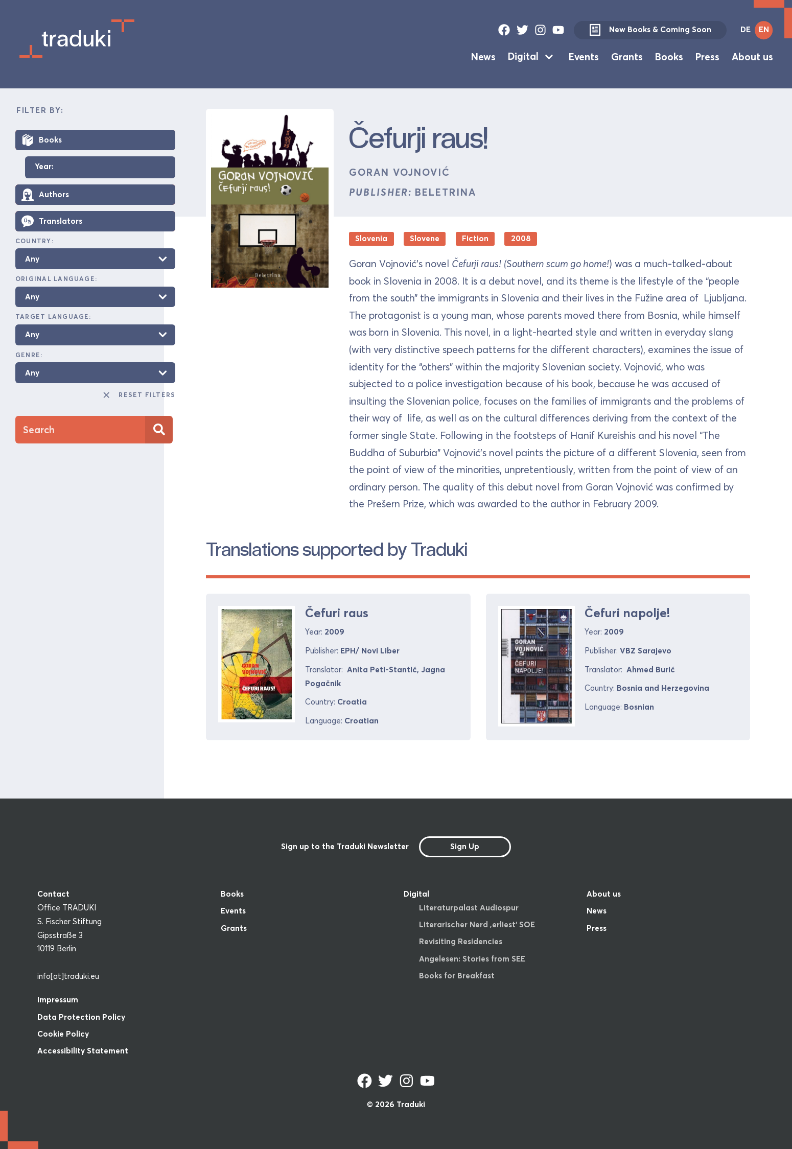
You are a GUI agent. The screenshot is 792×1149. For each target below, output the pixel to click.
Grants (627, 56)
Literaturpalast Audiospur (469, 907)
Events (584, 56)
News (483, 56)
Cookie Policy (63, 1034)
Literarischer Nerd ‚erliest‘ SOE (477, 924)
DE (745, 29)
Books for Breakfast (457, 975)
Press (707, 56)
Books (669, 56)
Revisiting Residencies (460, 941)
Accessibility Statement (82, 1051)
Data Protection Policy (81, 1017)
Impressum (57, 999)
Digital (523, 56)
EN (764, 29)
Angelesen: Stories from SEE (472, 959)
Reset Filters (139, 395)
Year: (44, 166)
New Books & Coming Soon (650, 30)
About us (752, 56)
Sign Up (464, 846)
